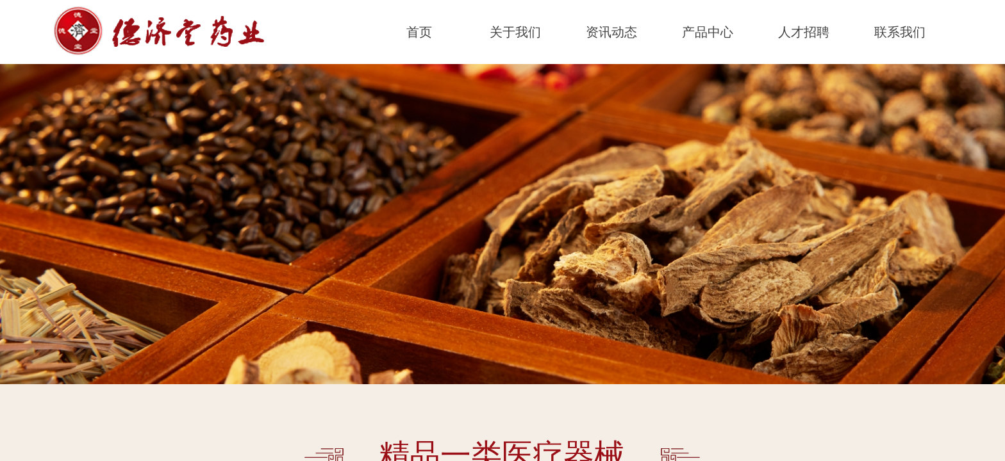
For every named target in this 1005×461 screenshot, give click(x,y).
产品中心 (707, 32)
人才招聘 (803, 32)
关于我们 (515, 32)
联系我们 (900, 32)
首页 (419, 32)
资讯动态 (611, 32)
